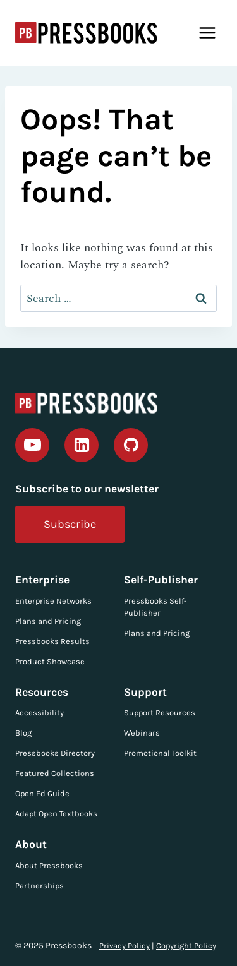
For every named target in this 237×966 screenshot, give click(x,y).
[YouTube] (32, 445)
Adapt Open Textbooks (56, 813)
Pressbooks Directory (55, 753)
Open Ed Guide (42, 793)
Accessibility (39, 712)
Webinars (142, 732)
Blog (23, 732)
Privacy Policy (124, 945)
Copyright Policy (186, 945)
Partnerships (39, 885)
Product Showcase (50, 661)
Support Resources (159, 712)
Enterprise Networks (53, 600)
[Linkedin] (81, 445)
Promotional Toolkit (160, 753)
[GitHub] (131, 445)
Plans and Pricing (48, 621)
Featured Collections (54, 773)
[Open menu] (207, 32)
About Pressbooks (49, 865)
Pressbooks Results (52, 641)
